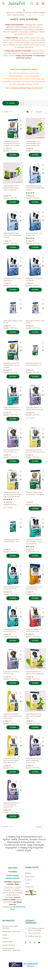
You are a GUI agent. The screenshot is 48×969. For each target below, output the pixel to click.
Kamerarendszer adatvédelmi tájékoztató (11, 949)
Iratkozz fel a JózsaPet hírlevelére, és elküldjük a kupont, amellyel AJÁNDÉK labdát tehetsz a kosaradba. (12, 892)
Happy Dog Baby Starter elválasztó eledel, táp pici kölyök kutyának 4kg (10, 188)
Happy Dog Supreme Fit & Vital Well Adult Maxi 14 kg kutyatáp (11, 365)
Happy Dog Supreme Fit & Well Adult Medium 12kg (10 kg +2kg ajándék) (34, 541)
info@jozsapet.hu (34, 936)
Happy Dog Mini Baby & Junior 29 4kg (35, 322)
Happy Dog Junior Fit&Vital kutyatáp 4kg (34, 279)
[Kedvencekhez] (20, 120)
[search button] (31, 3)
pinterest (34, 942)
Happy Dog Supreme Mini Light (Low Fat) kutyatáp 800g (33, 716)
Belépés (28, 873)
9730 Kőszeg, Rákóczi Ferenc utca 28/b (36, 929)
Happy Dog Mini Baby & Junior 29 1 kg (12, 322)
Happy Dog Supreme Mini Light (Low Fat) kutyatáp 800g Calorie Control (11, 760)
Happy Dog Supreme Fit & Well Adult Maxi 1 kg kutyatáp (35, 493)
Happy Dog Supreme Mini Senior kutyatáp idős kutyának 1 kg (33, 760)
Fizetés (4, 935)
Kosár (27, 883)
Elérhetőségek (7, 942)
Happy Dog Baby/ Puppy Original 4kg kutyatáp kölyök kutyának (12, 235)
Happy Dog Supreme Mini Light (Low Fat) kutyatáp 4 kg (35, 672)
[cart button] (43, 3)
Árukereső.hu (30, 966)
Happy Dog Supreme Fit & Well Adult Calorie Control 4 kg (35, 451)
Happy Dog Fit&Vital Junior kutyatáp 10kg (34, 234)
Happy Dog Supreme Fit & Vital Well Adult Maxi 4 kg (34, 364)
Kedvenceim (29, 887)
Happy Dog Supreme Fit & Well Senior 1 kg (11, 672)
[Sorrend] (40, 111)
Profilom (28, 880)
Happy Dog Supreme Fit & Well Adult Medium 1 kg (11, 540)
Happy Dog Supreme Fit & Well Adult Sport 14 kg (34, 630)
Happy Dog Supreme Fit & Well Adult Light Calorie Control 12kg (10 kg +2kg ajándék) (12, 494)
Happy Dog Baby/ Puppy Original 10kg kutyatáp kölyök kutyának (35, 188)
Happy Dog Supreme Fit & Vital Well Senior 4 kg (11, 451)
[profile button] (37, 3)
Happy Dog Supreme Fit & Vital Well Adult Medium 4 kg (12, 408)
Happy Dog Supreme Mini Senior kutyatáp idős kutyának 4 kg (11, 805)
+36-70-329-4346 (34, 933)
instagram (30, 942)
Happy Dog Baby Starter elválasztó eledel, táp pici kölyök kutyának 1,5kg (33, 143)
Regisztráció (29, 877)
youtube (39, 942)
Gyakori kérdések (8, 945)
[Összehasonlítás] (20, 128)
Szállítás (5, 938)
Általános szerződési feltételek (10, 927)
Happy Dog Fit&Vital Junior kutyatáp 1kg (11, 279)
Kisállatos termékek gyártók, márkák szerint (25, 13)
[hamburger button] (3, 3)
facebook (25, 942)
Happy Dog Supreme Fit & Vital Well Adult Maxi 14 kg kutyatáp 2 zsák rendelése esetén (11, 144)
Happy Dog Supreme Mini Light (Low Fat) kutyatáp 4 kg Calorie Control (12, 716)
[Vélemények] (35, 193)
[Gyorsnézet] (20, 124)
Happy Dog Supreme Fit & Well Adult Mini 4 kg (11, 630)
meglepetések (12, 904)
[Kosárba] (12, 155)
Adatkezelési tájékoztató (11, 931)
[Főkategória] (24, 10)
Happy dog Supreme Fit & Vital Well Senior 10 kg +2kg (34, 408)
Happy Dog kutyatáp (15, 15)
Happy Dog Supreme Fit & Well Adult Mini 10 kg (11, 588)
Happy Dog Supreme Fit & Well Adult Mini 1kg (34, 588)
